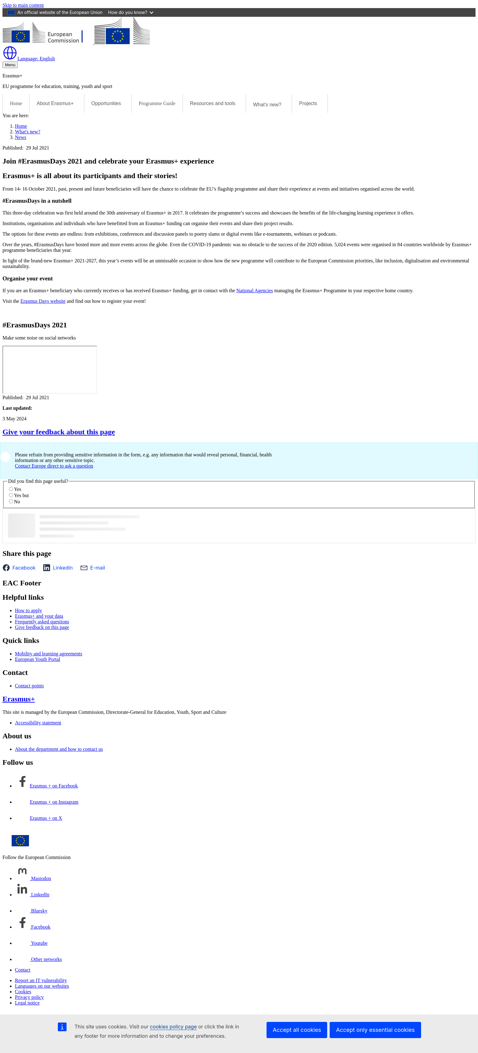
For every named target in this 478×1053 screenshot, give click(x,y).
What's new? (27, 131)
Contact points (29, 685)
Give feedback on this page (42, 627)
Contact (22, 969)
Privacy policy (29, 997)
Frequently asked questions (42, 621)
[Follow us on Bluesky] (31, 910)
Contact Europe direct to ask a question (54, 466)
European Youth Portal (37, 659)
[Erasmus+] (76, 42)
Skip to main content (23, 5)
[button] (20, 567)
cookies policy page (173, 1026)
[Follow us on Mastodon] (33, 878)
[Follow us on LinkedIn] (32, 894)
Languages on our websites (42, 986)
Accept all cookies (297, 1030)
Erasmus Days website (43, 301)
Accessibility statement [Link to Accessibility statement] (38, 722)
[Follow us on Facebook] (32, 927)
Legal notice (27, 1002)
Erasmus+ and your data (39, 616)
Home (16, 103)
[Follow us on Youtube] (31, 943)
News (20, 137)
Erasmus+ (18, 699)
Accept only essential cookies (375, 1030)
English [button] (28, 58)
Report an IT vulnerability (41, 980)
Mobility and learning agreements (48, 653)
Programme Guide (157, 103)
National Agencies (254, 290)
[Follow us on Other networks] (38, 959)
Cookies (23, 991)
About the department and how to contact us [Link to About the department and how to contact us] (59, 749)
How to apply (28, 610)
